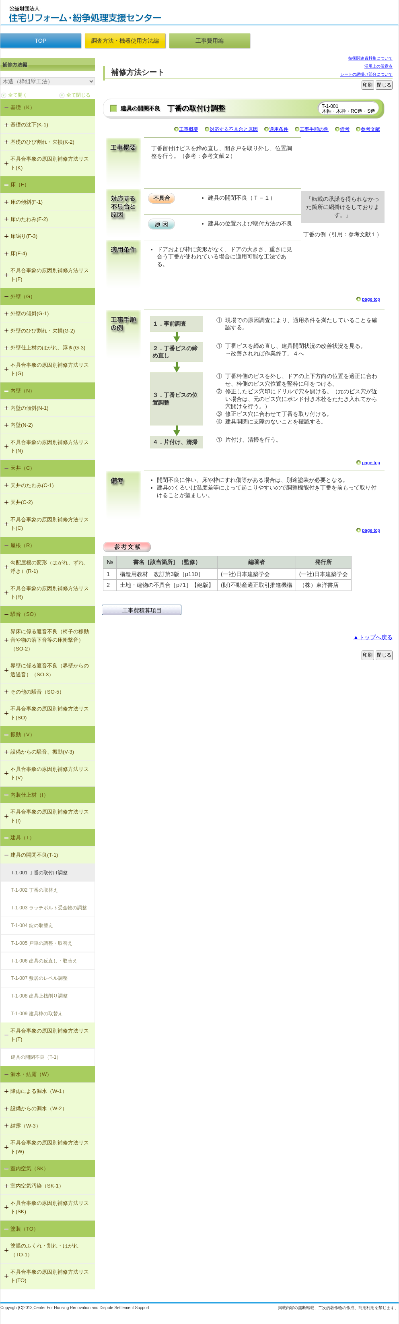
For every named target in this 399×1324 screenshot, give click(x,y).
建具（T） (22, 837)
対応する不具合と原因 (234, 129)
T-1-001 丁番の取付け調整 (39, 873)
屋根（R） (22, 545)
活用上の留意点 (378, 66)
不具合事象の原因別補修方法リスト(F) (49, 274)
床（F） (19, 185)
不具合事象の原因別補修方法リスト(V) (49, 773)
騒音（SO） (24, 614)
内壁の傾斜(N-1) (29, 408)
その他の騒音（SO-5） (37, 692)
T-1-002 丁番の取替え (34, 890)
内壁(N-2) (21, 425)
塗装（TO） (24, 1229)
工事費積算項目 (142, 610)
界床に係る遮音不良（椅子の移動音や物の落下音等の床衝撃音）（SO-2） (49, 640)
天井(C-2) (21, 502)
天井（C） (22, 468)
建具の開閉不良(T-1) (34, 855)
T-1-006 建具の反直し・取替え (44, 961)
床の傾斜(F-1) (26, 202)
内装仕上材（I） (29, 795)
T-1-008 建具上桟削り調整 (39, 996)
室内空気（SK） (29, 1168)
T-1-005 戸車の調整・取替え (41, 943)
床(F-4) (18, 253)
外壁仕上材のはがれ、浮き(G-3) (47, 348)
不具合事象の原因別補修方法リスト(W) (49, 1147)
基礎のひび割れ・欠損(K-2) (42, 142)
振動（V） (22, 734)
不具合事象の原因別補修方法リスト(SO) (49, 713)
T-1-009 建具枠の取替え (37, 1013)
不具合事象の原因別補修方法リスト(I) (49, 816)
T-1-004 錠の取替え (32, 925)
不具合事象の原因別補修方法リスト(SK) (49, 1207)
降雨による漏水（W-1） (38, 1091)
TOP (40, 40)
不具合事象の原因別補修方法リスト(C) (49, 523)
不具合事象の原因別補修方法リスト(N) (49, 446)
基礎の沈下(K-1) (29, 125)
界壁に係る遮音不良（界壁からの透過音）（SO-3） (49, 670)
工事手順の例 (314, 129)
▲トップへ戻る (373, 637)
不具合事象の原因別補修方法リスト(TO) (49, 1276)
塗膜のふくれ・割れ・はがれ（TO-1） (44, 1250)
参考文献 (370, 129)
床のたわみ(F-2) (29, 219)
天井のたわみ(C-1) (32, 485)
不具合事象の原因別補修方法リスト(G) (49, 369)
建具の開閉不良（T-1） (36, 1057)
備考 (345, 129)
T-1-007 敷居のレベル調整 (39, 978)
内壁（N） (22, 391)
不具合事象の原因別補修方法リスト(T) (49, 1035)
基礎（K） (22, 107)
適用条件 (278, 129)
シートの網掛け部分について (366, 74)
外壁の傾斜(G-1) (29, 313)
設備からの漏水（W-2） (38, 1108)
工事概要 (188, 129)
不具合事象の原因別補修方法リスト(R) (49, 592)
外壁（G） (22, 296)
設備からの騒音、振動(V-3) (42, 752)
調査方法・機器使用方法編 (125, 40)
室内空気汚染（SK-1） (37, 1186)
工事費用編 (209, 40)
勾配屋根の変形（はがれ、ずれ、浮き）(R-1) (49, 567)
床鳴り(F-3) (23, 236)
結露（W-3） (25, 1126)
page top (371, 299)
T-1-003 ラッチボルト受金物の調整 (49, 908)
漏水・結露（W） (31, 1074)
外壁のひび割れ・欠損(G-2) (42, 331)
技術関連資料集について (370, 58)
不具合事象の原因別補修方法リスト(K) (49, 163)
